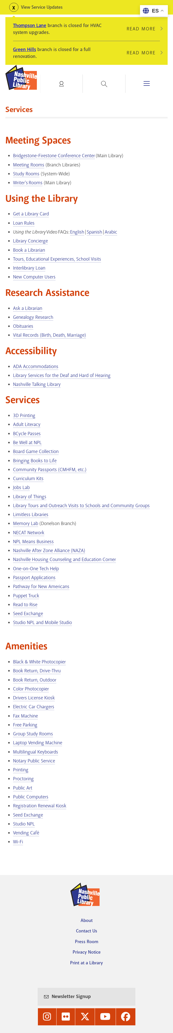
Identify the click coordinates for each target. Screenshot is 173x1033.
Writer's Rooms (27, 183)
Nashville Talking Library (37, 384)
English (77, 232)
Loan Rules (24, 223)
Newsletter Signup (71, 996)
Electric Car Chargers (33, 707)
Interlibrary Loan (29, 268)
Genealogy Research (33, 317)
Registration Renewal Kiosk (39, 806)
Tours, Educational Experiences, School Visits (57, 259)
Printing (20, 770)
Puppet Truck (26, 596)
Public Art (22, 788)
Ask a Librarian (27, 308)
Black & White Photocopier (39, 662)
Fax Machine (25, 716)
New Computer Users (34, 277)
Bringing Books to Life (35, 461)
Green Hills (24, 49)
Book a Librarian (29, 250)
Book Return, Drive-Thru (37, 671)
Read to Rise (25, 605)
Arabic (111, 232)
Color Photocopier (31, 689)
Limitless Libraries (30, 515)
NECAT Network (28, 533)
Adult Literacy (26, 424)
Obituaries (23, 326)
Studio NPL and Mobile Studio (42, 622)
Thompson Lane (29, 25)
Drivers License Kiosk (34, 698)
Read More (143, 29)
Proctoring (23, 779)
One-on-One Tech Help (36, 569)
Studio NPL (24, 824)
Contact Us (86, 931)
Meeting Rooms (28, 165)
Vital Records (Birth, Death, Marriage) (49, 335)
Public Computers (30, 797)
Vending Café (26, 833)
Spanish (94, 232)
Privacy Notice (87, 952)
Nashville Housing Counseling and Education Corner (64, 559)
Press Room (86, 941)
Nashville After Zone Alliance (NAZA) (49, 551)
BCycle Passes (27, 434)
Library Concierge (30, 241)
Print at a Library (86, 963)
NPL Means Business (33, 542)
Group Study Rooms (33, 734)
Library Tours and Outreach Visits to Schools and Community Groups (81, 506)
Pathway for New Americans (41, 587)
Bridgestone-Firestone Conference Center (54, 156)
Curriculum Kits (28, 479)
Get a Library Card (31, 214)
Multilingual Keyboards (35, 752)
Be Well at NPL (27, 443)
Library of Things (29, 497)
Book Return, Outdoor (34, 680)
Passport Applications (34, 578)
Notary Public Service (34, 761)
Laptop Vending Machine (37, 743)
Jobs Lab (21, 487)
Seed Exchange (28, 614)
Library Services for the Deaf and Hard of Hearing (62, 375)
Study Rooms (26, 174)
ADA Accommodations (35, 366)
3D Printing (24, 415)
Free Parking (25, 725)
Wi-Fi (18, 842)
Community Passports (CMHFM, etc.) (49, 470)
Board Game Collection (36, 451)
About (87, 920)
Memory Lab (25, 523)
